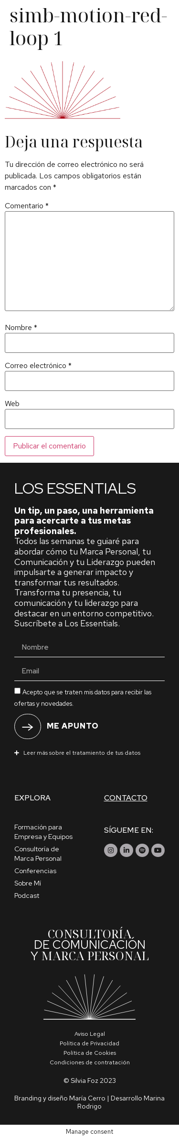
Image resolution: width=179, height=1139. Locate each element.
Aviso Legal (89, 1034)
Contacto (125, 798)
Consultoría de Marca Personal (38, 854)
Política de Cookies (89, 1053)
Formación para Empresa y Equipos (43, 832)
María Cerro (87, 1098)
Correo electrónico (38, 366)
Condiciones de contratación (90, 1062)
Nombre (21, 327)
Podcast (26, 895)
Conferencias (35, 870)
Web (12, 404)
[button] (89, 752)
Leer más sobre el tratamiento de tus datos (81, 753)
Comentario (27, 206)
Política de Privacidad (89, 1043)
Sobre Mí (27, 883)
